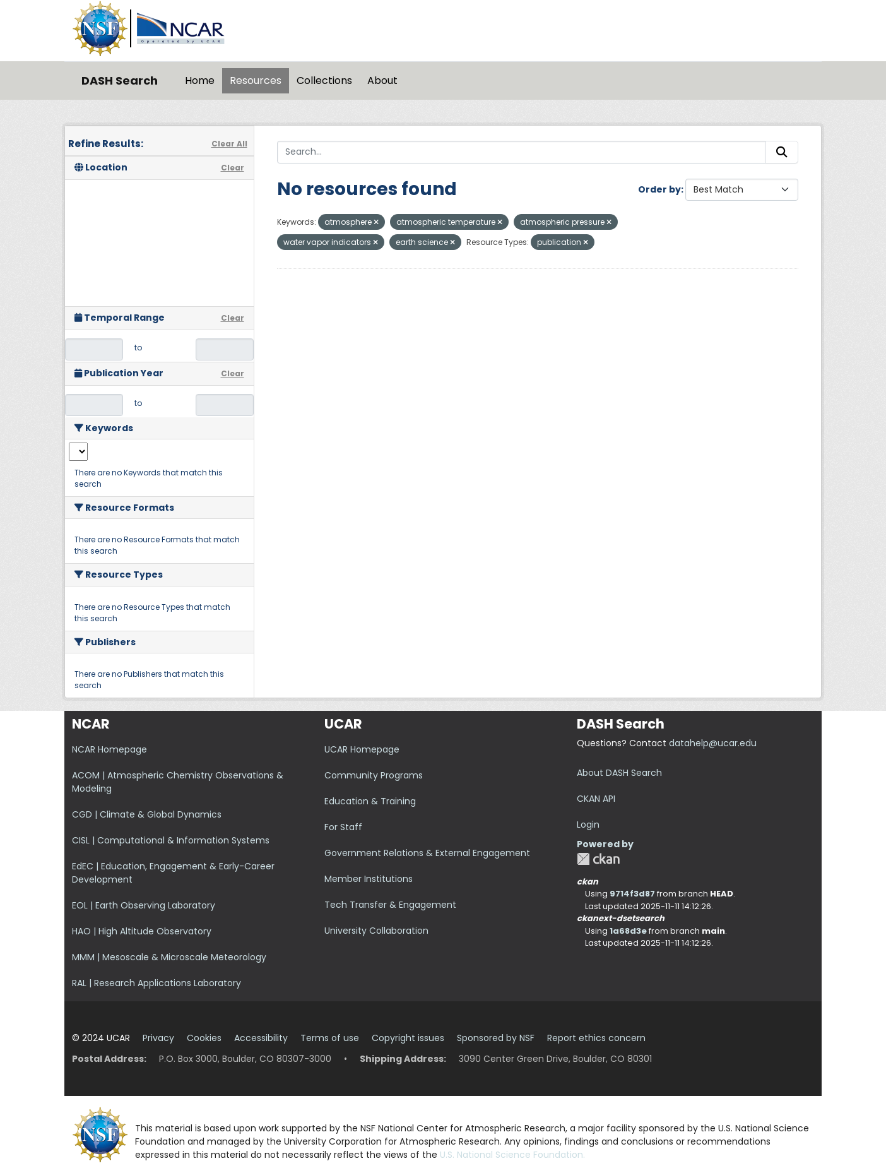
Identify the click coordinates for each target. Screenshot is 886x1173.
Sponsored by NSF (496, 1038)
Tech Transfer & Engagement (390, 904)
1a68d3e (628, 931)
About (382, 80)
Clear (232, 167)
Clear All (229, 143)
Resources (255, 80)
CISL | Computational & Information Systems (170, 840)
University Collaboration (376, 930)
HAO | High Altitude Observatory (141, 931)
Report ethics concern (596, 1038)
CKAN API (596, 798)
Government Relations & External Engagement (427, 853)
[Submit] (781, 152)
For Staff (343, 827)
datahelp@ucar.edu (713, 743)
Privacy (158, 1038)
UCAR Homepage (361, 749)
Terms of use (329, 1038)
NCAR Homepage (109, 749)
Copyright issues (408, 1038)
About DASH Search (619, 772)
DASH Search (119, 80)
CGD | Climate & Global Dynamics (147, 814)
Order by (659, 189)
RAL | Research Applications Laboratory (156, 983)
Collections (324, 80)
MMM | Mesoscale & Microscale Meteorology (169, 957)
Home (200, 80)
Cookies (204, 1038)
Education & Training (370, 801)
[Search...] (522, 152)
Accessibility (261, 1038)
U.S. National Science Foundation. (512, 1154)
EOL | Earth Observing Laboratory (143, 905)
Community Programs (373, 775)
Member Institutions (368, 878)
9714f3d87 (632, 894)
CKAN (598, 859)
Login (588, 824)
